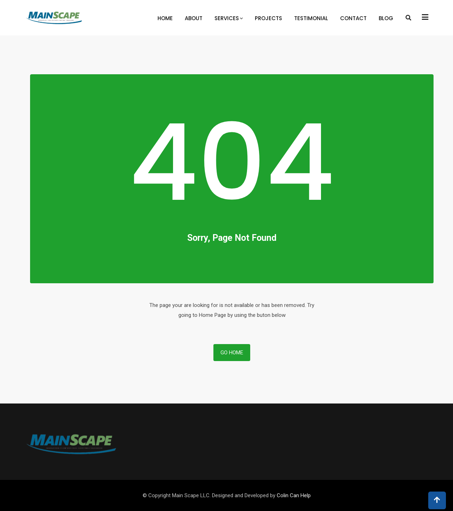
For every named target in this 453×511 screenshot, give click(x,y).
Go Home (231, 352)
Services (226, 18)
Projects (268, 18)
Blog (386, 18)
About (193, 18)
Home (165, 18)
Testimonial (311, 18)
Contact (353, 18)
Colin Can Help (294, 495)
